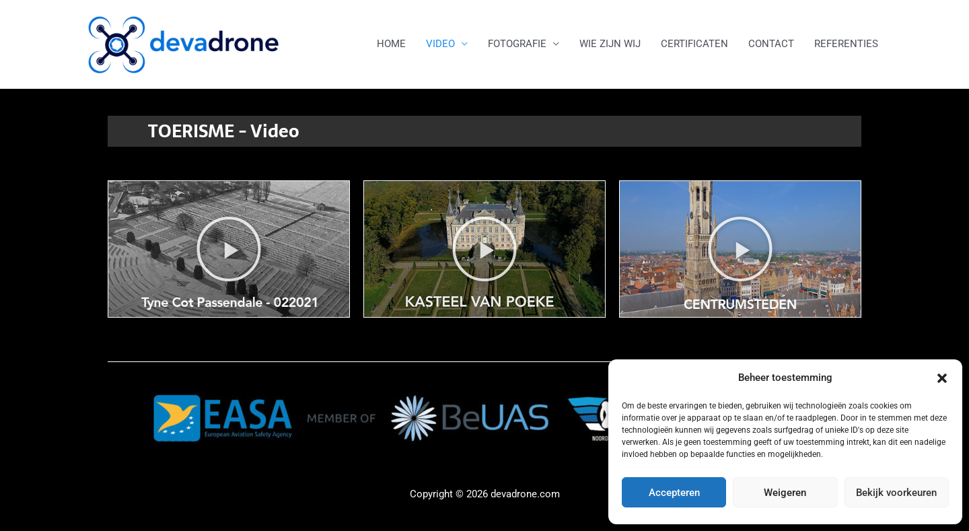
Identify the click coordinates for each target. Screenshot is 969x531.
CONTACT (771, 44)
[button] (942, 378)
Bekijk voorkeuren (896, 493)
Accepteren (674, 493)
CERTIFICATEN (694, 44)
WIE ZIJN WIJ (610, 44)
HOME (391, 44)
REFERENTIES (846, 44)
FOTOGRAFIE (517, 44)
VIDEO (440, 44)
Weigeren (785, 493)
